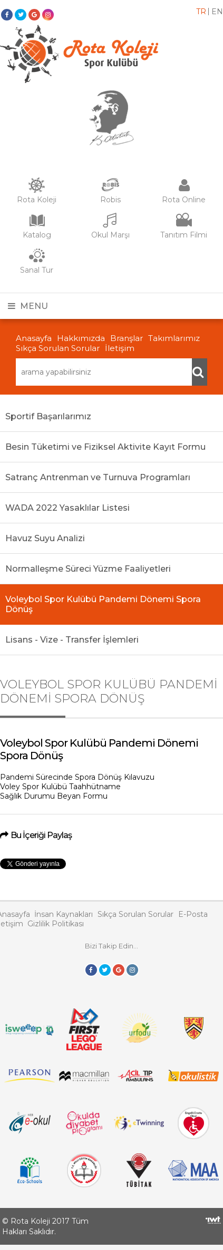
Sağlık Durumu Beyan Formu (54, 796)
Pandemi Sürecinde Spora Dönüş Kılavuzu (77, 777)
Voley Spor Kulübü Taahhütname (60, 786)
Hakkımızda (81, 338)
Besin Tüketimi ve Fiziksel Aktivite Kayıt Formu (105, 447)
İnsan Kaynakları (63, 914)
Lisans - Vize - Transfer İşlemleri (72, 640)
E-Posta (193, 914)
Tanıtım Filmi (183, 235)
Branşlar (126, 338)
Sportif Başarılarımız (48, 416)
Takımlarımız (174, 338)
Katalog (37, 235)
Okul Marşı (110, 235)
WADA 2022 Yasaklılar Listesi (67, 508)
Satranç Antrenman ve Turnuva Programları (97, 477)
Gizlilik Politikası (55, 923)
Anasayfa (34, 338)
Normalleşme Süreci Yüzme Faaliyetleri (88, 569)
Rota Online (184, 199)
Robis (110, 199)
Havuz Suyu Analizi (45, 538)
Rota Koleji (36, 199)
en (217, 11)
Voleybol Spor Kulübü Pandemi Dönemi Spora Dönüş (103, 604)
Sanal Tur (36, 270)
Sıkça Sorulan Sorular (58, 348)
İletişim (119, 348)
